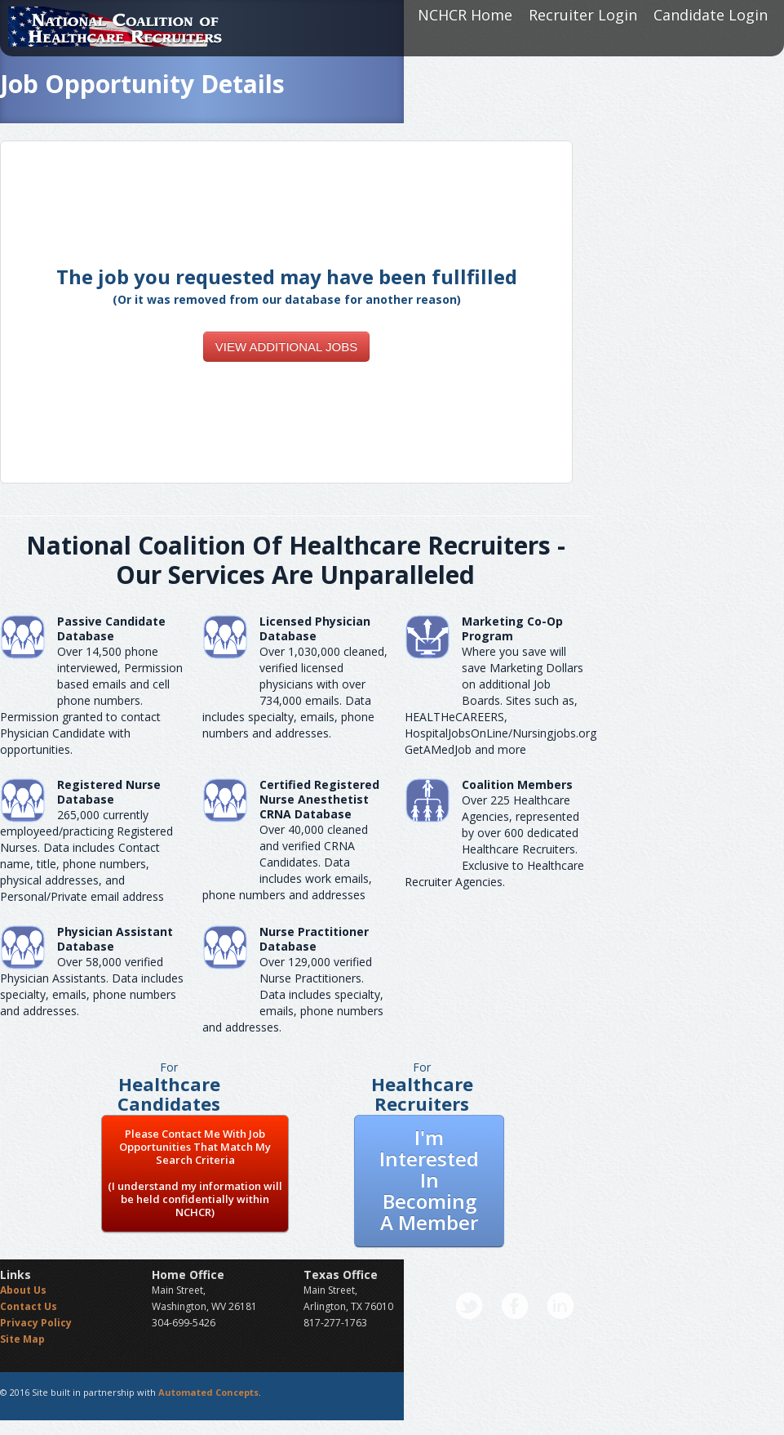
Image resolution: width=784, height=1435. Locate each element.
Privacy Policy (36, 1323)
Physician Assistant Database (115, 939)
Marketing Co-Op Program (512, 628)
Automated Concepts (208, 1392)
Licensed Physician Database (314, 628)
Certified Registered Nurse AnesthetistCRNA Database (319, 799)
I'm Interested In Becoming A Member (429, 1180)
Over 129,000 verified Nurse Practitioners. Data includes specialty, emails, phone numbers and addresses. (292, 994)
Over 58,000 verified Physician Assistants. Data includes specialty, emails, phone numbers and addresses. (92, 986)
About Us (23, 1290)
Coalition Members (517, 784)
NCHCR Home (465, 15)
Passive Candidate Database (111, 628)
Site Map (22, 1339)
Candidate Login (710, 15)
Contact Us (28, 1306)
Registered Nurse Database (109, 792)
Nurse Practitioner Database (314, 939)
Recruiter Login (583, 15)
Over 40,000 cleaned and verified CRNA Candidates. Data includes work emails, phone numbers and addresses (287, 862)
